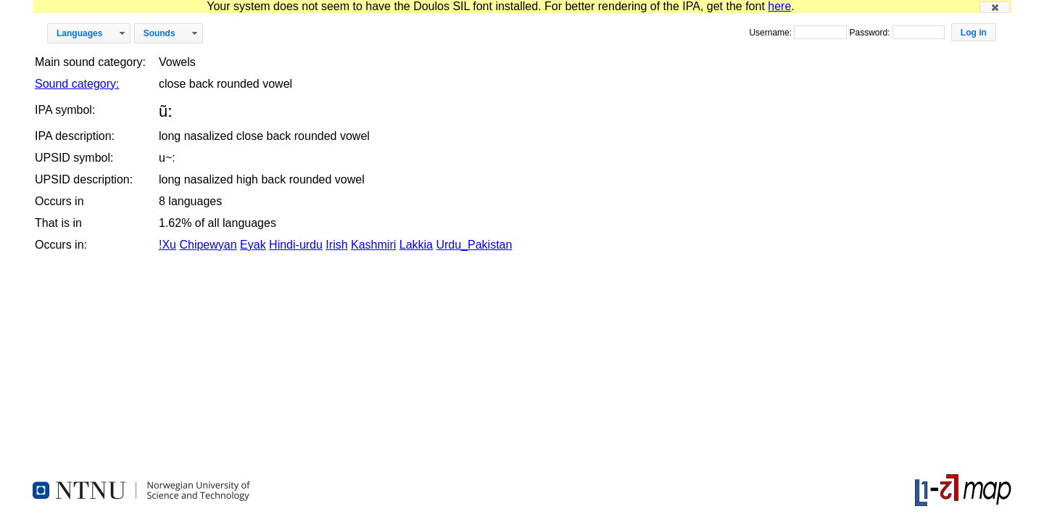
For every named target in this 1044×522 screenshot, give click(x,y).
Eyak (253, 245)
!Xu (167, 245)
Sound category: (77, 84)
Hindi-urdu (296, 245)
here (779, 6)
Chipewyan (207, 245)
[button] (994, 7)
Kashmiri (373, 245)
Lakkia (416, 245)
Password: (870, 33)
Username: (771, 33)
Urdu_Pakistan (474, 245)
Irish (336, 245)
